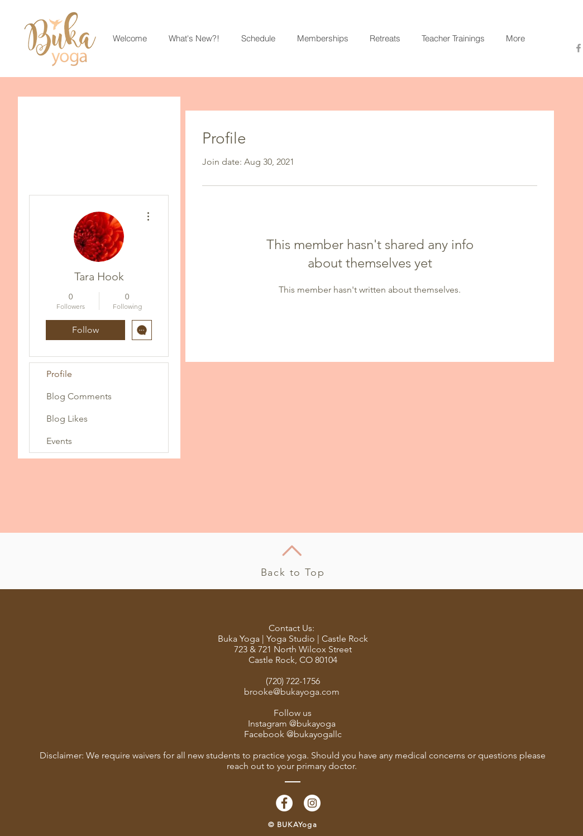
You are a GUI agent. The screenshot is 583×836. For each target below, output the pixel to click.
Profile (59, 374)
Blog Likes (67, 418)
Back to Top (293, 572)
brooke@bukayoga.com (292, 691)
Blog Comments (79, 396)
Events (59, 441)
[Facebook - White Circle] (284, 803)
